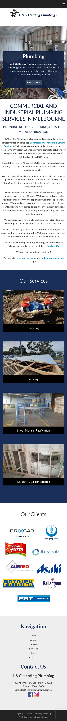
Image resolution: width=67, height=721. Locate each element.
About (33, 640)
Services (33, 644)
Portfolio (33, 648)
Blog (33, 653)
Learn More (33, 82)
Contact (33, 657)
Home (33, 635)
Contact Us (53, 246)
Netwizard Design (40, 717)
